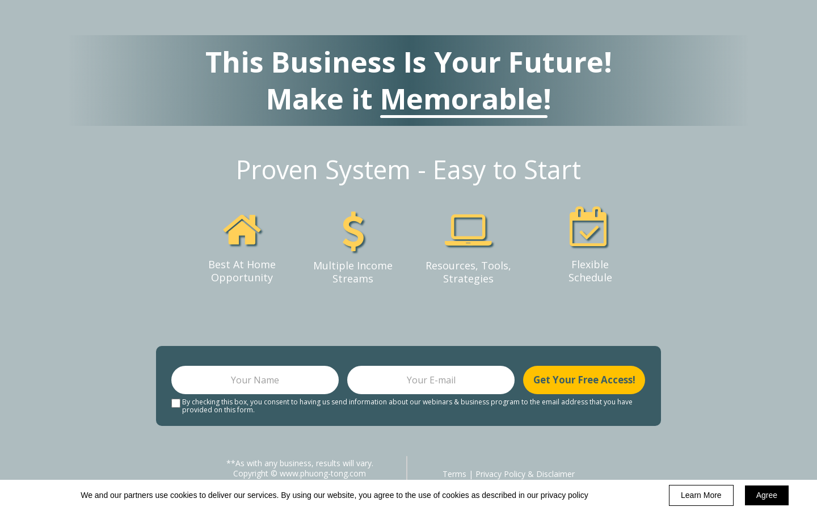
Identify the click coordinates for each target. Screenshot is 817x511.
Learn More (701, 495)
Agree (766, 495)
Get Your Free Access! (584, 380)
